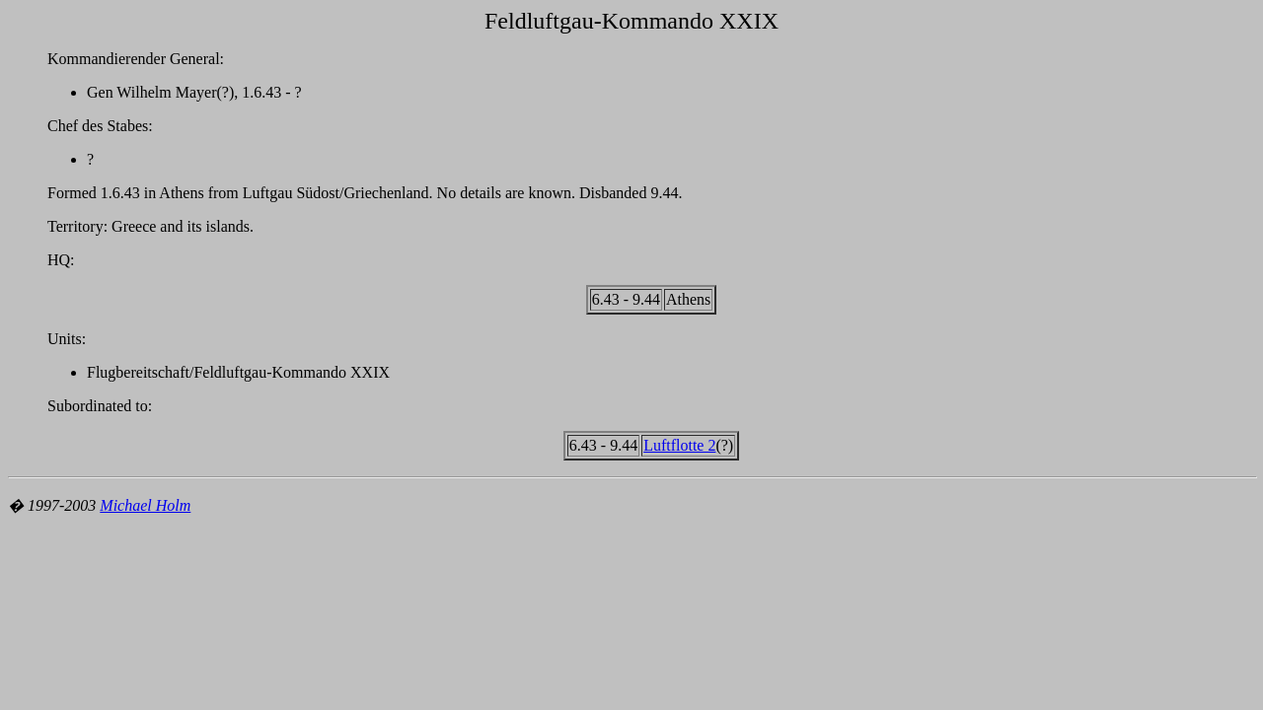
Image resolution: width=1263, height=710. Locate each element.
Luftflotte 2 (679, 445)
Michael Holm (145, 505)
